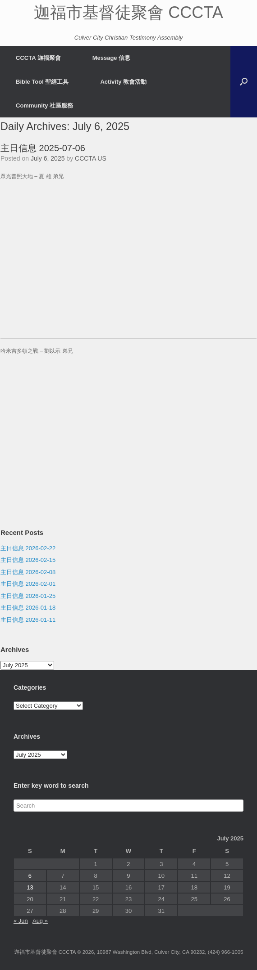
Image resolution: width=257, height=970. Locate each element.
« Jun (21, 920)
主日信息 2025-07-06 (42, 148)
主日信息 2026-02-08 (27, 572)
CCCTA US (90, 158)
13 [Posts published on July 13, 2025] (30, 887)
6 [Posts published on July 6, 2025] (30, 875)
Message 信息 (111, 57)
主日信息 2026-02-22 (27, 548)
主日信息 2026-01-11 (27, 619)
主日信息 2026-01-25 (27, 596)
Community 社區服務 (44, 105)
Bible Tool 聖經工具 (42, 81)
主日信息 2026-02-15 (27, 560)
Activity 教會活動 (123, 81)
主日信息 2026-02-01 (27, 583)
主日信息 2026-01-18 (27, 607)
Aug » (40, 920)
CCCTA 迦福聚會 (38, 57)
